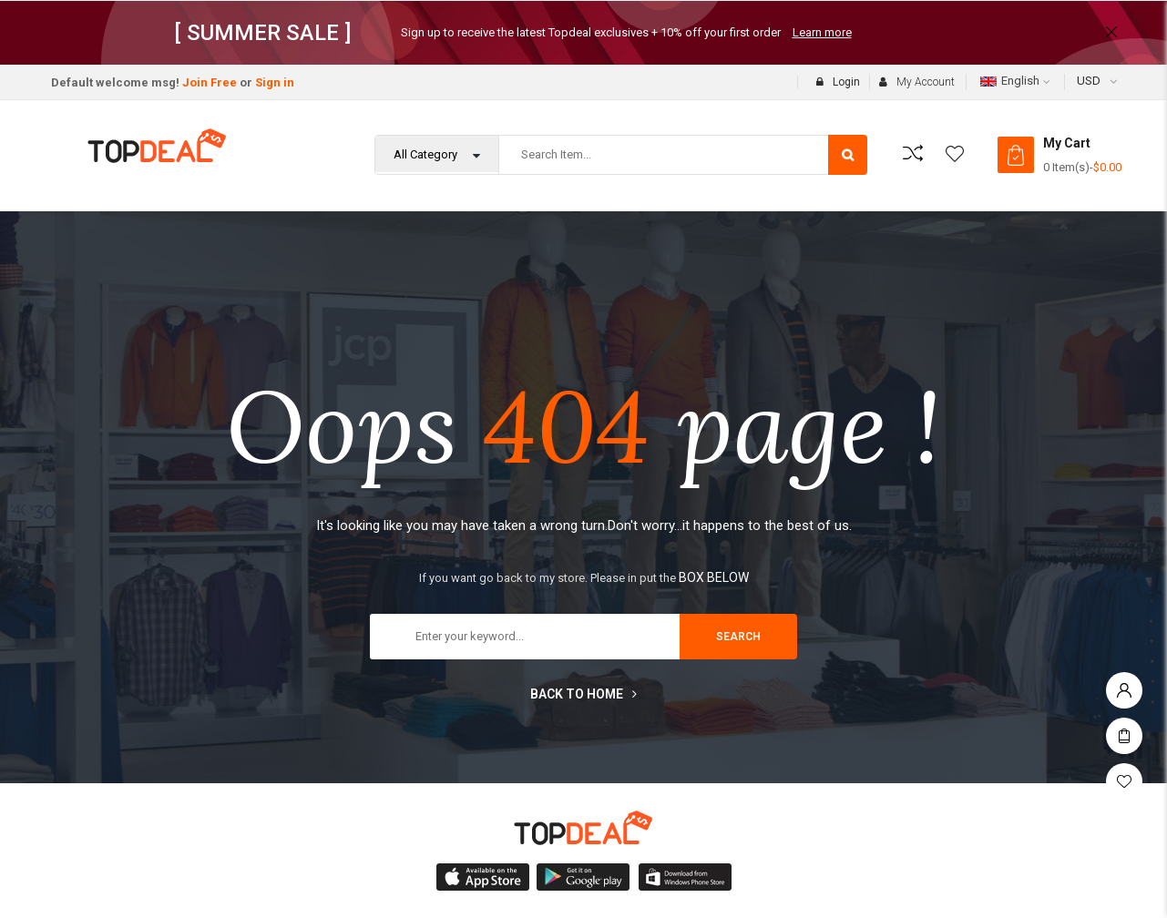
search (738, 636)
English (1009, 80)
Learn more (822, 32)
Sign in (274, 82)
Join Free (209, 82)
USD (1088, 80)
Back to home (583, 694)
